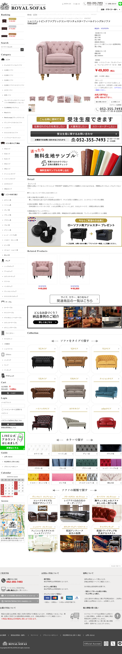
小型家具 (7, 344)
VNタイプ (7, 169)
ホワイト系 (7, 200)
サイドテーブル (9, 312)
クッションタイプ (9, 174)
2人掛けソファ (8, 75)
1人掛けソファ (8, 70)
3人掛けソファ (8, 80)
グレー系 (7, 210)
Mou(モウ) (7, 112)
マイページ (34, 635)
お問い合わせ (8, 456)
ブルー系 (7, 225)
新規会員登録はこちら (8, 427)
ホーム (29, 14)
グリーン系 (7, 230)
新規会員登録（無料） (18, 635)
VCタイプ (7, 149)
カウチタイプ (8, 184)
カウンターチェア (9, 276)
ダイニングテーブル (10, 327)
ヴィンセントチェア (10, 291)
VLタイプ (7, 159)
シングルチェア (9, 266)
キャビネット (8, 339)
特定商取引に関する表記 (11, 461)
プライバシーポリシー (11, 466)
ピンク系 (7, 245)
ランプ (6, 365)
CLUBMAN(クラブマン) (11, 107)
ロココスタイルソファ (11, 132)
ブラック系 (7, 215)
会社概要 (3, 635)
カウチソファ (8, 90)
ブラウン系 (7, 220)
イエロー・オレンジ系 (11, 240)
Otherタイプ (8, 189)
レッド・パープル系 (10, 235)
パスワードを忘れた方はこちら (11, 420)
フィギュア (7, 370)
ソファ (35, 14)
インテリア (7, 360)
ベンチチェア (8, 286)
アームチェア (8, 271)
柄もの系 (7, 255)
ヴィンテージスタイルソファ (13, 122)
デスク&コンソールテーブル (13, 317)
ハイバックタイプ (9, 179)
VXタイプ (7, 164)
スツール (7, 281)
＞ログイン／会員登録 (115, 105)
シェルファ (7, 127)
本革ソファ (7, 95)
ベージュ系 (7, 205)
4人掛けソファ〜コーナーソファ (14, 85)
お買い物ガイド (11, 590)
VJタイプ (7, 154)
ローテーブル (8, 307)
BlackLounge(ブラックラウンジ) (14, 117)
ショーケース (8, 349)
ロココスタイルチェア (11, 296)
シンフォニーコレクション (12, 137)
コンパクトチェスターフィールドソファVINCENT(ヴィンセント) (14, 101)
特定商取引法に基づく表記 (72, 635)
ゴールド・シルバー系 (11, 250)
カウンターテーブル (10, 322)
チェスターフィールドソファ (13, 65)
